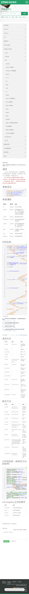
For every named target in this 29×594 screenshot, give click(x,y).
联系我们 (9, 583)
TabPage (7, 95)
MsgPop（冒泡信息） (10, 129)
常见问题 (4, 583)
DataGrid (24, 17)
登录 (6, 528)
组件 (6, 60)
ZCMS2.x (6, 29)
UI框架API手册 (8, 49)
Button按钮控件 (9, 126)
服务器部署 (7, 144)
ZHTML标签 (7, 45)
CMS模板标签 (7, 148)
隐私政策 (14, 581)
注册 (3, 528)
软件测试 (6, 152)
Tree (6, 81)
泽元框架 (6, 25)
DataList (7, 77)
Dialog (7, 84)
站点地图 (19, 581)
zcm (10, 17)
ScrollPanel (8, 119)
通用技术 (6, 41)
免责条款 (9, 581)
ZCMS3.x (6, 33)
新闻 (7, 17)
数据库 (2, 17)
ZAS (5, 37)
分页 (20, 17)
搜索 (25, 13)
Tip (6, 91)
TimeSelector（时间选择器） (11, 70)
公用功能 (7, 56)
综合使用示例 (8, 136)
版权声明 (4, 581)
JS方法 (6, 52)
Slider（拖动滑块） (9, 101)
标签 (13, 17)
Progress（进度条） (9, 105)
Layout (7, 108)
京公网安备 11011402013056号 (20, 587)
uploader (7, 112)
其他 (5, 156)
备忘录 (6, 140)
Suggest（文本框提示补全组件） (12, 122)
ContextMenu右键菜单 (10, 133)
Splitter (7, 115)
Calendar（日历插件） (10, 67)
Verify (7, 88)
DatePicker (8, 63)
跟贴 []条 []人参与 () (20, 529)
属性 (16, 17)
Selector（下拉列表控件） (11, 98)
